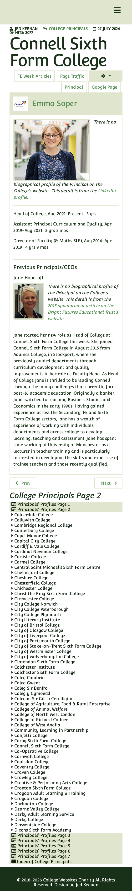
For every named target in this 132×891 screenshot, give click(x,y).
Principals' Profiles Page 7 (40, 856)
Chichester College (31, 588)
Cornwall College (30, 756)
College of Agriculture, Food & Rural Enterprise (61, 703)
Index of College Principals (41, 861)
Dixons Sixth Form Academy (41, 829)
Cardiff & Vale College (35, 546)
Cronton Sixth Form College (41, 787)
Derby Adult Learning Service (42, 814)
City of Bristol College (35, 625)
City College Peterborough (40, 609)
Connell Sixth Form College (40, 745)
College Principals (68, 29)
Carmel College (28, 561)
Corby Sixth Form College (38, 740)
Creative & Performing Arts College (49, 782)
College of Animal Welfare (39, 709)
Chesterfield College (33, 582)
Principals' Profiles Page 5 (40, 845)
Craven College (28, 772)
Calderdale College (32, 514)
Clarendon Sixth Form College (43, 661)
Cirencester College (32, 598)
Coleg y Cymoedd (30, 693)
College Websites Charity (68, 879)
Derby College (27, 819)
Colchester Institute (33, 667)
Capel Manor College (34, 535)
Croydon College (29, 798)
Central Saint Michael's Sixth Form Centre (55, 567)
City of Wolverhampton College (45, 656)
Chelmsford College (32, 572)
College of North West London (43, 714)
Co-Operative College (35, 751)
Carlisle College (28, 556)
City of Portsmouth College (40, 640)
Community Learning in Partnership (49, 730)
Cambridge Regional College (41, 525)
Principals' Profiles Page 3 (40, 835)
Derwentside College (33, 824)
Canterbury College (32, 530)
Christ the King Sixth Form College (48, 593)
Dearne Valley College (35, 808)
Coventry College (30, 766)
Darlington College (32, 803)
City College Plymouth (36, 614)
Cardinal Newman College (39, 551)
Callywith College (30, 519)
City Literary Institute (35, 619)
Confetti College (29, 735)
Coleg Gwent (25, 682)
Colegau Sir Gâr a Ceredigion (42, 698)
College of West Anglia (35, 724)
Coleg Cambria (28, 677)
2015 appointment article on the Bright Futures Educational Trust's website (83, 312)
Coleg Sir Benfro (29, 688)
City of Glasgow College (37, 630)
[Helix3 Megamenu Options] (117, 10)
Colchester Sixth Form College (43, 672)
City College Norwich (34, 604)
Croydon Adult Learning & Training (48, 793)
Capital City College (33, 540)
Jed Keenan (87, 884)
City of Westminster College (41, 651)
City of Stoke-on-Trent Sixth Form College (56, 646)
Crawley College (29, 777)
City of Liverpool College (38, 635)
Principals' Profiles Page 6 (40, 850)
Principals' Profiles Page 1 (40, 504)
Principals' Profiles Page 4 (40, 840)
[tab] (72, 76)
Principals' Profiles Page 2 (40, 509)
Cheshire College (29, 577)
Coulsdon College (30, 761)
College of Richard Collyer (39, 719)
